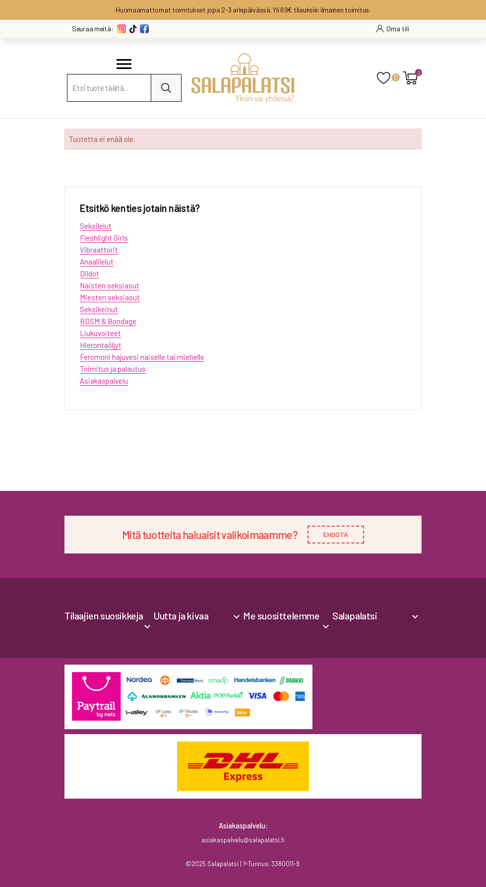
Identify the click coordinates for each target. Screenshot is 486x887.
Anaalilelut (97, 261)
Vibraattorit (99, 249)
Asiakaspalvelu (104, 380)
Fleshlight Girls (104, 237)
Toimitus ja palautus (113, 368)
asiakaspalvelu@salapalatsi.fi (243, 840)
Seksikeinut (99, 309)
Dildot (89, 273)
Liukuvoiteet (100, 333)
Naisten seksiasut (109, 285)
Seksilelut (96, 225)
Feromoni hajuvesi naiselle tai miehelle (142, 356)
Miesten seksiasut (110, 297)
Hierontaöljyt (101, 345)
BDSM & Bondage (108, 321)
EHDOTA (335, 534)
